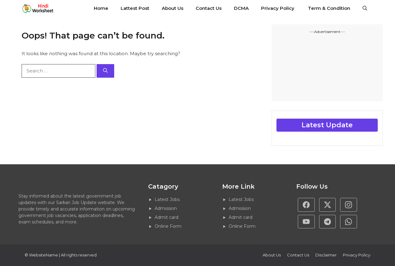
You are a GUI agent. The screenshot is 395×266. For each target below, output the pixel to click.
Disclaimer (326, 254)
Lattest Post (135, 8)
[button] (364, 8)
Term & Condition (329, 8)
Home (101, 8)
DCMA (241, 8)
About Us (172, 8)
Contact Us (209, 8)
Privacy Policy (278, 8)
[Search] (105, 71)
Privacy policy (356, 254)
